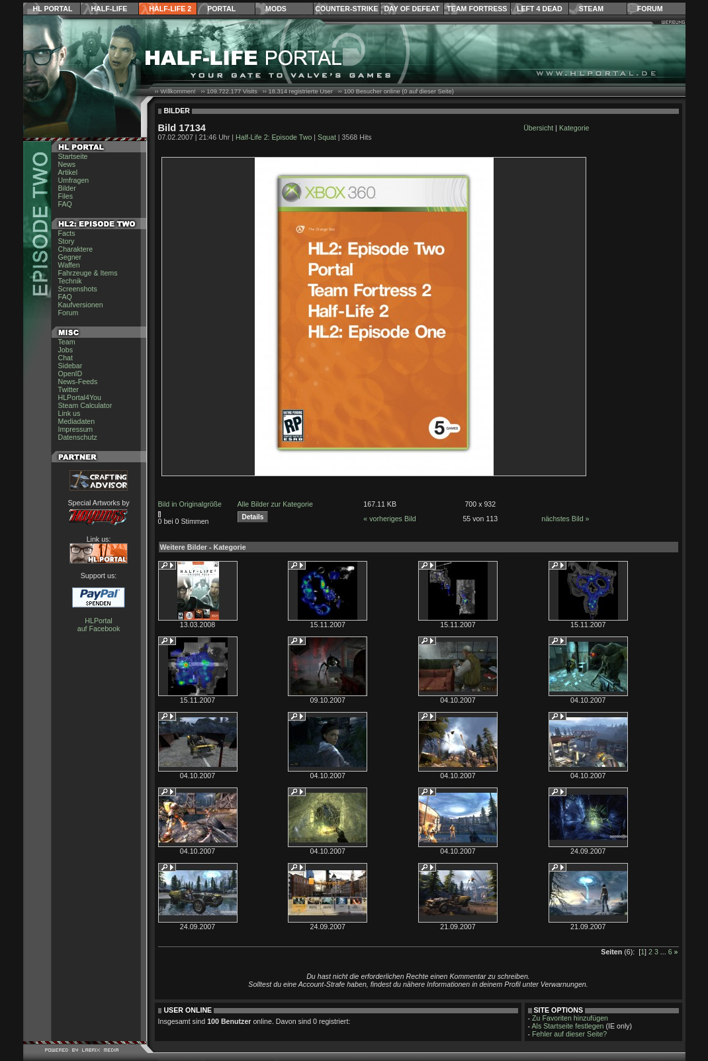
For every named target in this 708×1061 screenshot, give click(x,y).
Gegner (70, 257)
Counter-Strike (346, 9)
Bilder (67, 188)
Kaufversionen (80, 305)
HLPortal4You (79, 397)
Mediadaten (76, 421)
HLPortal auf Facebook (98, 624)
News (67, 164)
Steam (591, 9)
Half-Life (109, 9)
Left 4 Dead (539, 9)
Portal (221, 9)
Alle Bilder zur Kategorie (275, 504)
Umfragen (73, 180)
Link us (69, 413)
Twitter (68, 389)
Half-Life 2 (170, 9)
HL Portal (53, 9)
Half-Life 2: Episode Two (274, 137)
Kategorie (574, 128)
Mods (276, 9)
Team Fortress (477, 9)
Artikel (68, 172)
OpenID (70, 374)
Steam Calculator (85, 405)
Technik (70, 281)
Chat (65, 358)
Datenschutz (77, 437)
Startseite (73, 156)
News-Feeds (78, 381)
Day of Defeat (411, 9)
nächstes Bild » (565, 519)
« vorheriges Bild (389, 519)
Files (65, 196)
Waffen (69, 265)
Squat (327, 137)
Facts (66, 233)
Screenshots (77, 289)
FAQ (65, 204)
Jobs (65, 350)
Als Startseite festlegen (568, 1026)
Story (66, 241)
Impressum (75, 429)
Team (66, 342)
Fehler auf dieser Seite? (569, 1034)
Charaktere (75, 249)
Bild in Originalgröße (190, 504)
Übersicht (538, 128)
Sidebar (70, 366)
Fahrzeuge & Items (88, 273)
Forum (650, 9)
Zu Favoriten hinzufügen (570, 1018)
